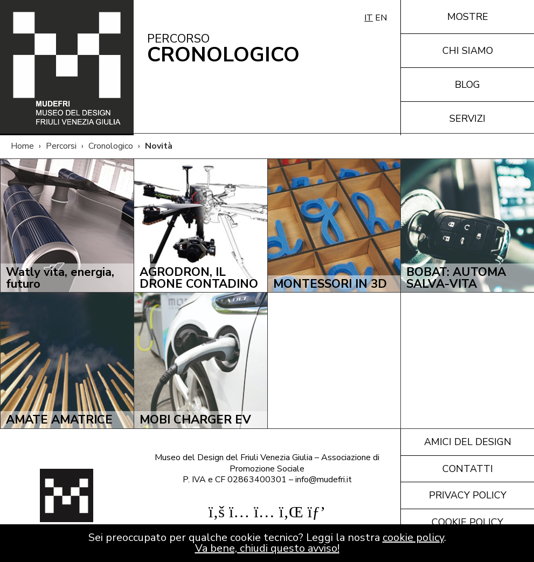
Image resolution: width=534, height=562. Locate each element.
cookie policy (413, 537)
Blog (467, 84)
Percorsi (61, 146)
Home (22, 146)
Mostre (467, 16)
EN (381, 18)
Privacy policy (468, 495)
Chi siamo (467, 50)
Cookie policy (467, 522)
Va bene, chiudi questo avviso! (267, 548)
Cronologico (110, 146)
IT (368, 18)
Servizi (467, 118)
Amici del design (467, 441)
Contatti (467, 468)
